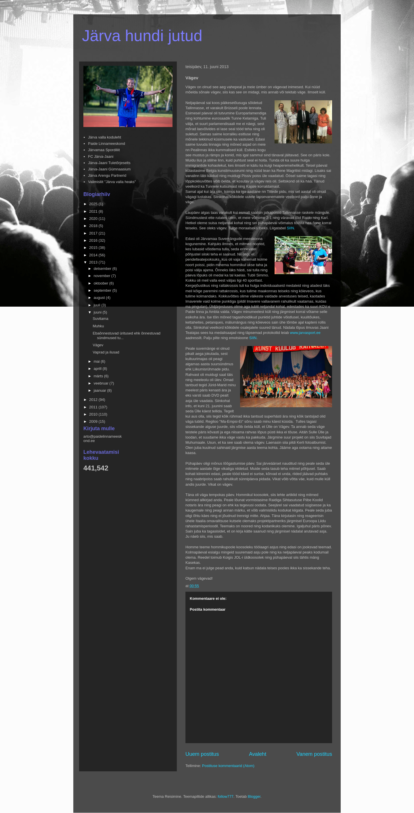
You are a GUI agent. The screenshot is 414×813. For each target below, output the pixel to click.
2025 (94, 204)
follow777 (225, 796)
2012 (94, 399)
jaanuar (100, 390)
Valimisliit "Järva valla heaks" (112, 182)
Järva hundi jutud (142, 36)
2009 (94, 421)
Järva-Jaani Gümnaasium (109, 169)
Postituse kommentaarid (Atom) (228, 766)
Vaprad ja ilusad (106, 352)
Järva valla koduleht (104, 137)
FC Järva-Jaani (100, 156)
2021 (94, 211)
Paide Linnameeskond (106, 143)
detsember (103, 268)
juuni (98, 312)
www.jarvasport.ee (305, 332)
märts (99, 376)
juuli (97, 305)
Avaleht (257, 754)
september (103, 290)
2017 (94, 233)
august (100, 297)
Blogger (254, 796)
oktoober (101, 283)
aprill (98, 368)
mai (97, 361)
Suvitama (100, 318)
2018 (94, 226)
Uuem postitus (202, 754)
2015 (94, 247)
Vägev (98, 345)
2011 (94, 407)
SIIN (290, 228)
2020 (94, 218)
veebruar (102, 383)
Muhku (98, 326)
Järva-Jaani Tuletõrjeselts (109, 163)
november (102, 276)
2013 (94, 262)
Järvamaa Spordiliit (104, 150)
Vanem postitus (314, 754)
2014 (94, 255)
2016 (94, 240)
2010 (94, 414)
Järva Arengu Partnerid (107, 175)
